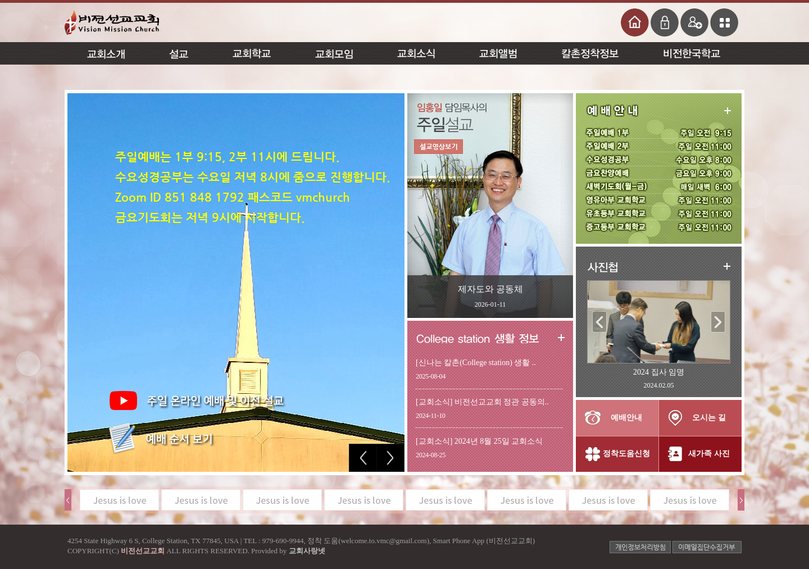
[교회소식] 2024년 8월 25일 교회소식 (479, 441)
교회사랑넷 (307, 551)
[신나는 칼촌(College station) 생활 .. (476, 362)
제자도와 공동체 (490, 289)
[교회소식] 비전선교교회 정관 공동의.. (482, 402)
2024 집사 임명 (658, 372)
